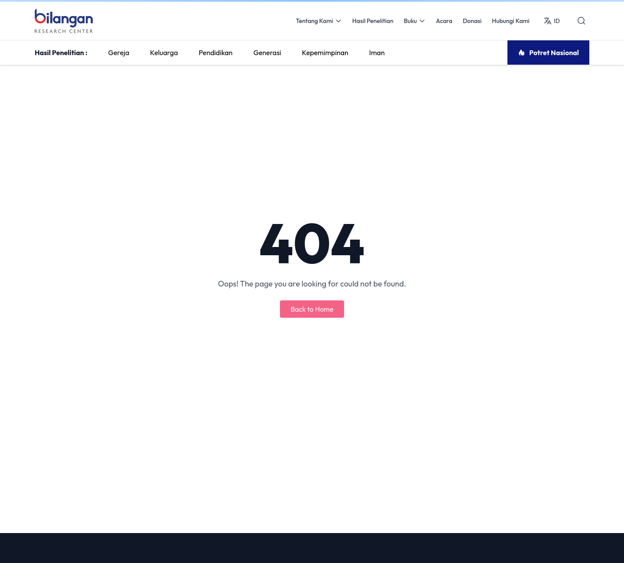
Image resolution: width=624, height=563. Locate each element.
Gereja (119, 52)
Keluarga (164, 52)
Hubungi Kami (511, 21)
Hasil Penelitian (372, 21)
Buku (415, 21)
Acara (444, 21)
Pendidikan (216, 52)
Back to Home (311, 309)
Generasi (267, 52)
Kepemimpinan (325, 52)
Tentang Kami (319, 21)
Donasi (472, 21)
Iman (377, 52)
